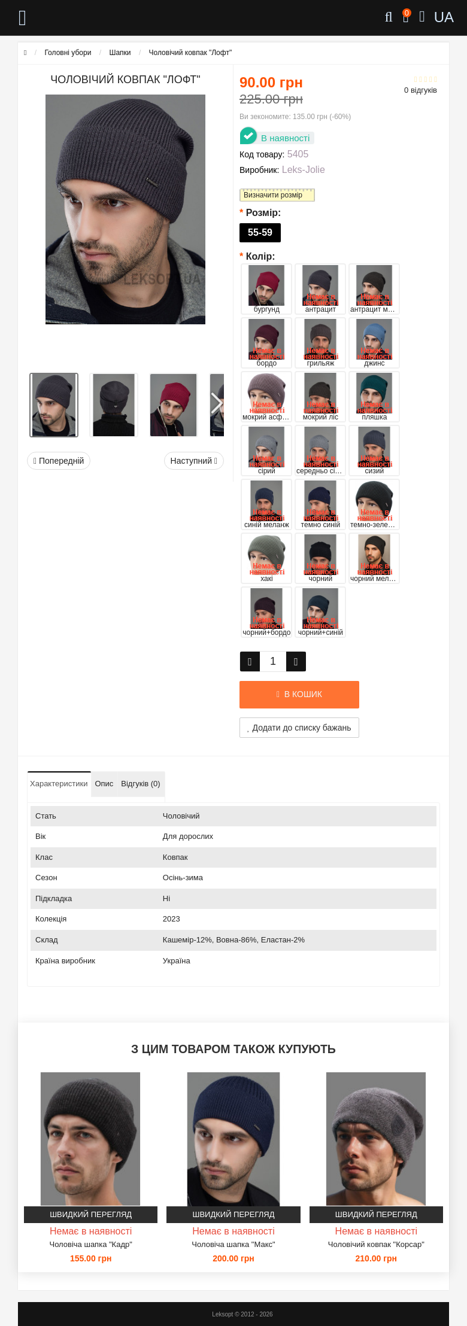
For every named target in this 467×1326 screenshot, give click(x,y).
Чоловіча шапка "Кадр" (90, 1244)
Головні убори (67, 52)
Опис (104, 783)
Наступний (194, 461)
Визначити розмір (273, 195)
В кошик (299, 694)
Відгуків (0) (140, 783)
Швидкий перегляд (91, 1214)
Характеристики (58, 783)
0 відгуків (420, 90)
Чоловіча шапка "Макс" (233, 1244)
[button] (216, 398)
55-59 (260, 232)
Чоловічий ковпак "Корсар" (376, 1244)
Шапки (120, 52)
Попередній (59, 461)
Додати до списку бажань (299, 727)
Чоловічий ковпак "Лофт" (190, 52)
